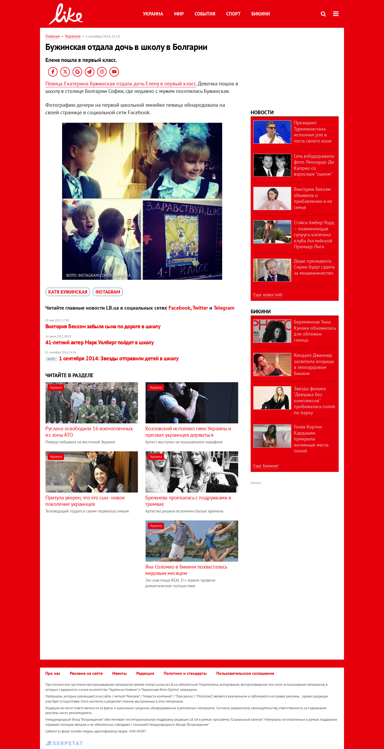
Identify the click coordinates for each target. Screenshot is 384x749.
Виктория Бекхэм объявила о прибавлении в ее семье (313, 198)
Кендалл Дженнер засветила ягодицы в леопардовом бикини (314, 364)
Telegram (224, 307)
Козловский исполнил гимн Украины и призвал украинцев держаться (188, 431)
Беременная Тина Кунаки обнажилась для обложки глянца (314, 331)
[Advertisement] (90, 557)
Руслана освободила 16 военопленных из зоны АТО (88, 431)
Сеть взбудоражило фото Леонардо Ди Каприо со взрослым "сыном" (314, 165)
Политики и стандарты (185, 673)
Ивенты (119, 673)
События (205, 14)
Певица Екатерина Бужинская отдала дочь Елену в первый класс (120, 83)
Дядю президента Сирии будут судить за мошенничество (314, 267)
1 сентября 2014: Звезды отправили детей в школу (111, 358)
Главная (52, 36)
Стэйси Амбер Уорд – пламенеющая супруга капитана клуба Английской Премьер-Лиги (314, 234)
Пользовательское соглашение (245, 673)
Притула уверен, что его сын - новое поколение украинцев (85, 500)
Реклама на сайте (86, 673)
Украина (153, 14)
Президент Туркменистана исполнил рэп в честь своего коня (312, 132)
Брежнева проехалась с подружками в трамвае (188, 500)
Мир (179, 14)
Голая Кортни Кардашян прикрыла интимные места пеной (311, 439)
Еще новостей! (267, 295)
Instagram (107, 292)
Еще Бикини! (265, 466)
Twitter (200, 307)
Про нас (52, 673)
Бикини (260, 14)
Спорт (233, 14)
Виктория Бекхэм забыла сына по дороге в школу (102, 326)
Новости (262, 112)
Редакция (145, 673)
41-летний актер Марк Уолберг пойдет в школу (99, 342)
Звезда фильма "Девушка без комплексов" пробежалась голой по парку (314, 400)
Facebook (179, 307)
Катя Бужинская (67, 292)
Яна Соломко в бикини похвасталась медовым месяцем (186, 570)
